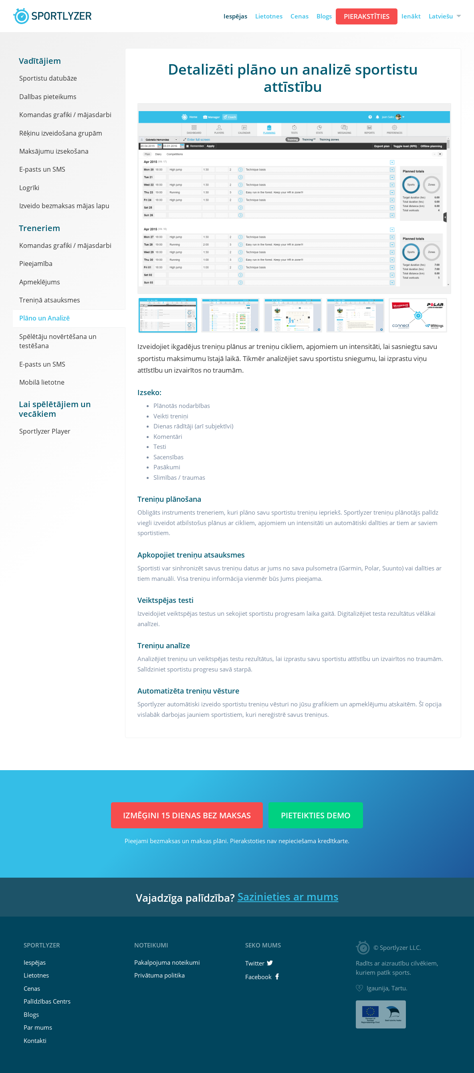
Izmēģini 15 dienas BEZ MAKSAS (187, 815)
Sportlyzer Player (45, 431)
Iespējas (235, 16)
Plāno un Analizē (44, 318)
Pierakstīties (366, 16)
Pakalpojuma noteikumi (167, 962)
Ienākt (411, 16)
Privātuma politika (159, 975)
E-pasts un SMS (42, 169)
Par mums (38, 1027)
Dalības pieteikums (48, 96)
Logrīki (29, 187)
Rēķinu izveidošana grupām (60, 133)
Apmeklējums (39, 282)
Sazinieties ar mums (288, 896)
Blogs (324, 16)
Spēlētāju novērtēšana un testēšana (58, 341)
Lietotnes (268, 16)
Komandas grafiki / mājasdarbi (65, 114)
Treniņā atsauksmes (49, 300)
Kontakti (35, 1040)
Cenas (299, 16)
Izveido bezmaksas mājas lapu (64, 205)
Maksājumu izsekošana (54, 151)
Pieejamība (35, 263)
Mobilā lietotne (42, 382)
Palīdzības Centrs (47, 1001)
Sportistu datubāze (48, 78)
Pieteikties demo (316, 815)
